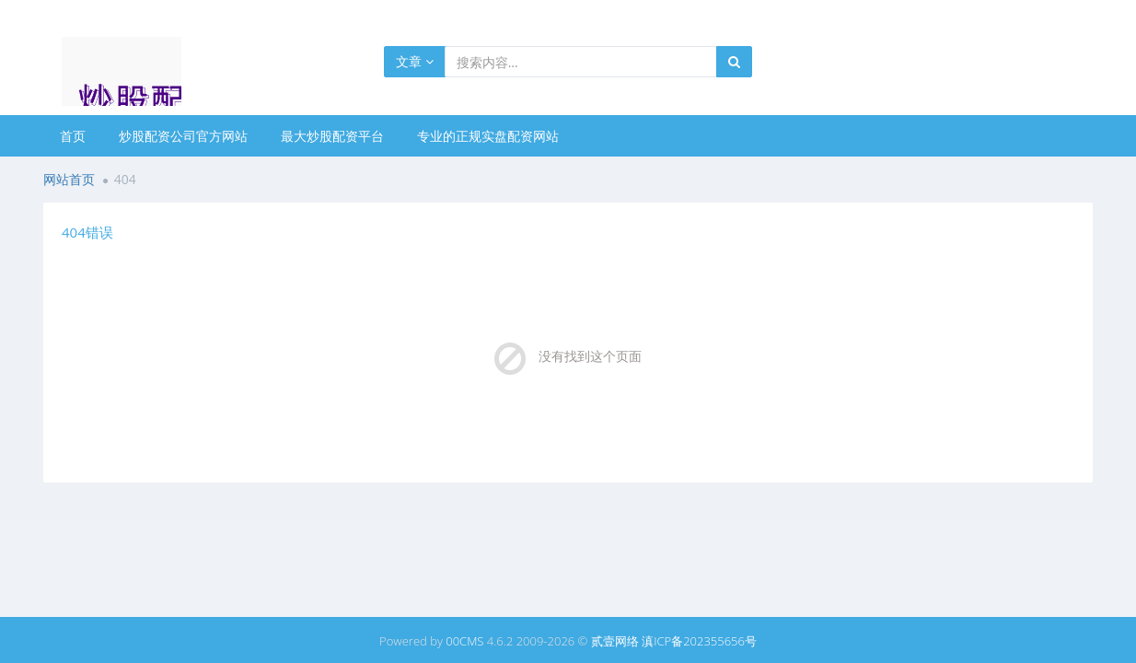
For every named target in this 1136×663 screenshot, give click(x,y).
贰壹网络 (615, 641)
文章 (415, 61)
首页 (73, 136)
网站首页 (69, 179)
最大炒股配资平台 (332, 136)
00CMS (464, 641)
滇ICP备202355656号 (699, 641)
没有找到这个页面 (590, 356)
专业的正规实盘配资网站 (488, 136)
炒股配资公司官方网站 (183, 136)
